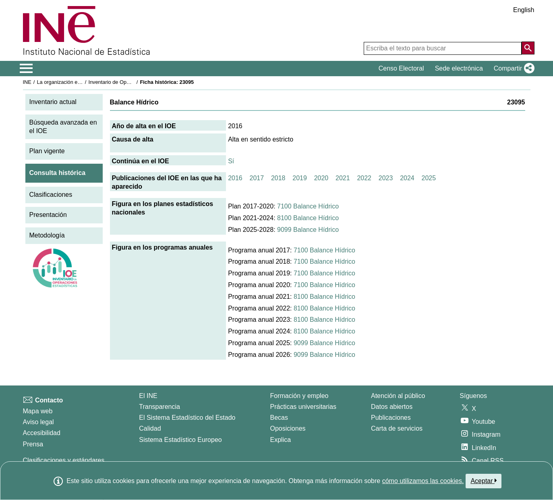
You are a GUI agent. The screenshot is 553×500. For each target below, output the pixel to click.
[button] (512, 68)
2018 (278, 178)
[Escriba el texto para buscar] (443, 48)
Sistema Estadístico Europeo (180, 439)
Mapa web (38, 411)
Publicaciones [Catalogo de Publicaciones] (391, 417)
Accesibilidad (41, 432)
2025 (429, 178)
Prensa (33, 444)
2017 (257, 178)
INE (27, 82)
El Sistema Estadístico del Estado (187, 417)
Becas (279, 417)
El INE (148, 395)
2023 (386, 178)
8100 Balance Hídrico (308, 218)
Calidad (150, 428)
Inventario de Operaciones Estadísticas (133, 82)
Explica (280, 439)
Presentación (48, 214)
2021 (343, 178)
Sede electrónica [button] (459, 68)
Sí (231, 161)
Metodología (47, 235)
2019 (299, 178)
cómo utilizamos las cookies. (423, 480)
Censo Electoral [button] (401, 68)
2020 (321, 178)
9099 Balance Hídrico (308, 229)
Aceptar (483, 480)
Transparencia (159, 406)
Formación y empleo (299, 395)
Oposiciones (288, 428)
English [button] (523, 9)
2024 (407, 178)
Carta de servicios (397, 428)
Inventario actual (53, 101)
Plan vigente (47, 151)
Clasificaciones (50, 194)
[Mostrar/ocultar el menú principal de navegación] (26, 68)
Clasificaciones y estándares (64, 460)
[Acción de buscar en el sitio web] (528, 48)
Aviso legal (38, 422)
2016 (235, 178)
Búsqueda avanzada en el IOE (63, 126)
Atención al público (398, 395)
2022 (364, 178)
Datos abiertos (391, 406)
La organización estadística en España (81, 82)
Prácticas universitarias (303, 406)
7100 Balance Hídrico (308, 206)
